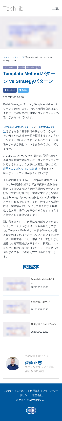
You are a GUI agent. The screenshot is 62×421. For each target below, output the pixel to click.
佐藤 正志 (33, 362)
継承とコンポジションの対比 (20, 168)
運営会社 (37, 395)
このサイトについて (15, 390)
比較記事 (21, 67)
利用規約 (35, 390)
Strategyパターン (40, 301)
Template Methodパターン (18, 127)
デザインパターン (10, 67)
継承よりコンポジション (44, 324)
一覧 (55, 8)
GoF (39, 67)
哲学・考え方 (31, 67)
